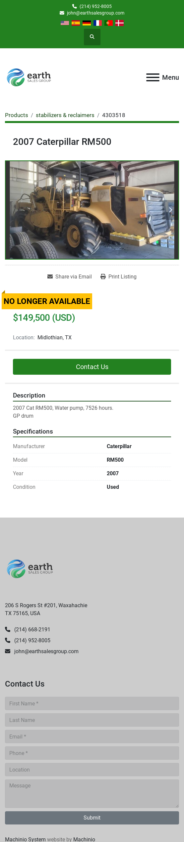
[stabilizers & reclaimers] (65, 115)
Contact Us (92, 367)
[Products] (16, 115)
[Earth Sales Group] (30, 568)
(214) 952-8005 (96, 6)
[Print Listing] (118, 277)
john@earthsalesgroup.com (95, 13)
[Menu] (152, 77)
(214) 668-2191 (31, 629)
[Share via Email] (69, 277)
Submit (92, 818)
